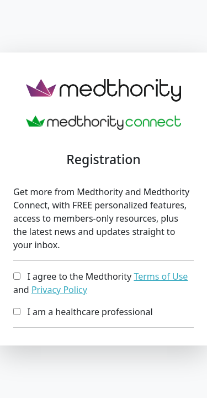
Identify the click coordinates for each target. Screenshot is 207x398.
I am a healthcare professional (83, 312)
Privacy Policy (59, 290)
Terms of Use (161, 276)
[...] (16, 276)
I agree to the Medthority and (100, 283)
